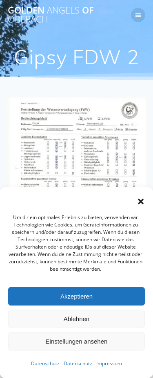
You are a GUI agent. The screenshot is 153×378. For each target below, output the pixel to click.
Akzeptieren (76, 296)
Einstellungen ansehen (77, 341)
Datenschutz (45, 363)
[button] (141, 201)
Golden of (51, 15)
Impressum (109, 363)
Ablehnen (76, 318)
